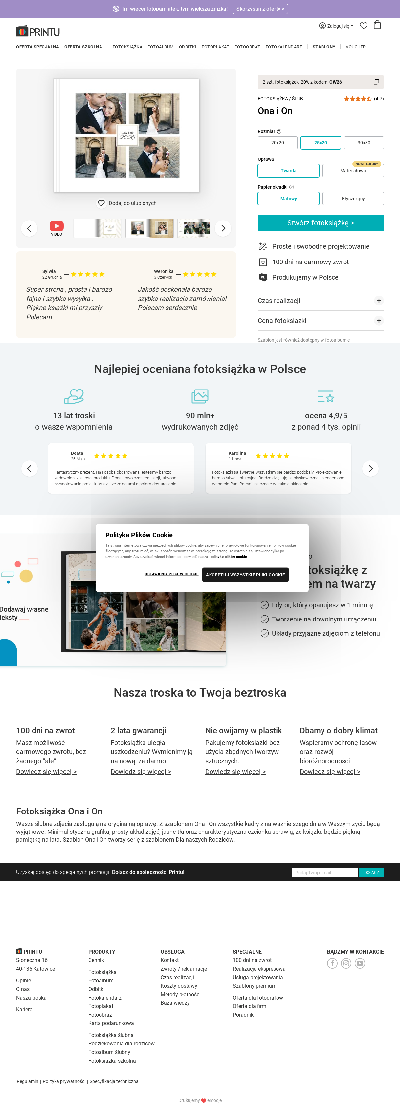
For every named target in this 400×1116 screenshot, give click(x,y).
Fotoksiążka (128, 46)
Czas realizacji (177, 977)
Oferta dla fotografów (258, 998)
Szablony (324, 46)
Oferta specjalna (37, 46)
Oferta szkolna (83, 46)
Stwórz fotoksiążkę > (320, 223)
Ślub (297, 98)
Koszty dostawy (179, 986)
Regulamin (27, 1081)
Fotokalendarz (284, 46)
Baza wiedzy (175, 1003)
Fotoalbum (160, 46)
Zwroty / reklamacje (184, 969)
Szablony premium (255, 986)
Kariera (24, 1009)
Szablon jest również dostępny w (304, 340)
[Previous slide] (29, 228)
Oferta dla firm (249, 1006)
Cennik (96, 960)
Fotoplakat (215, 46)
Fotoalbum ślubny (109, 1052)
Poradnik (243, 1015)
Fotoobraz (247, 46)
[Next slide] (223, 228)
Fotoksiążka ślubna (111, 1035)
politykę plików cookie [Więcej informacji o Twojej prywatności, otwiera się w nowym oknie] (229, 556)
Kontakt (170, 960)
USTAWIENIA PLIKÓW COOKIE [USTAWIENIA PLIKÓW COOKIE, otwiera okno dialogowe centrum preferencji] (172, 574)
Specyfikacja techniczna (114, 1081)
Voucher (356, 46)
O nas (23, 989)
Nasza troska (31, 998)
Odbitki (188, 46)
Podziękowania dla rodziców (121, 1044)
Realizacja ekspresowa (259, 969)
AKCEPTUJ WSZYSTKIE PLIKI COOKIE (245, 574)
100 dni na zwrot (252, 960)
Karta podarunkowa (111, 1023)
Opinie (23, 981)
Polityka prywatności (64, 1081)
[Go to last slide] (29, 468)
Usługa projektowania (258, 977)
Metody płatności (181, 994)
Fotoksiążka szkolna (112, 1061)
